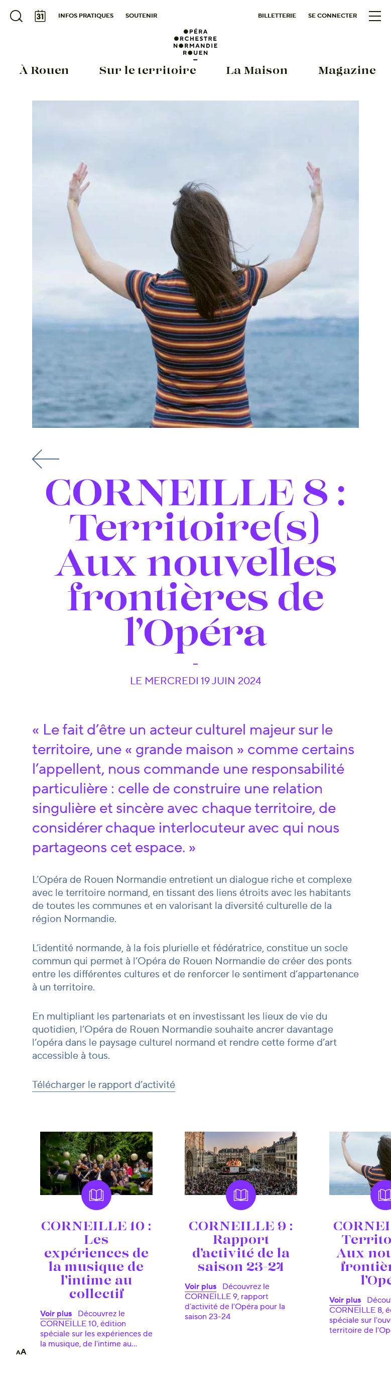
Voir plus (56, 1314)
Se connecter (332, 16)
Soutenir (141, 16)
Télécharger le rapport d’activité (103, 1084)
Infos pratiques (85, 16)
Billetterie (277, 16)
